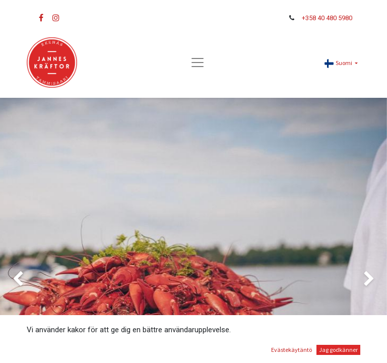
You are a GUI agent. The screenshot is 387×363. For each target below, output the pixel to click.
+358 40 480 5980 (327, 18)
